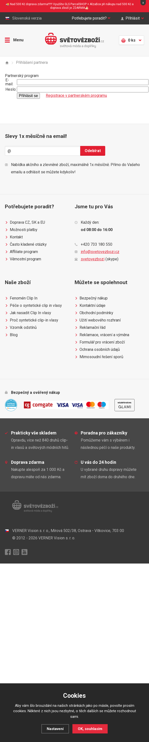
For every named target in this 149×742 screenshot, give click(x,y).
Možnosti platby (21, 229)
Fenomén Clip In (21, 298)
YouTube (24, 552)
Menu (14, 40)
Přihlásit (132, 18)
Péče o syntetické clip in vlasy (33, 305)
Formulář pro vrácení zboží (100, 342)
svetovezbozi (92, 259)
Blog (11, 335)
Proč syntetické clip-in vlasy (31, 320)
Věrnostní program (23, 259)
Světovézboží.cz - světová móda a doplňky (74, 40)
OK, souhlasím (90, 729)
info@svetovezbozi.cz (100, 251)
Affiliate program (21, 251)
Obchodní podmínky (94, 313)
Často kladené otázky (26, 244)
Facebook (8, 552)
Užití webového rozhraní (98, 320)
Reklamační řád (90, 327)
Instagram (16, 552)
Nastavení (55, 729)
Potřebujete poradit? (91, 18)
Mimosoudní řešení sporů (99, 357)
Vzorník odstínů (21, 327)
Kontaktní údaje (90, 305)
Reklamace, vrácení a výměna (102, 335)
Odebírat (93, 150)
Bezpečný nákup (91, 298)
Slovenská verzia (23, 18)
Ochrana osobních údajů (97, 349)
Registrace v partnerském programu (76, 95)
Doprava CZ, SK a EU (25, 222)
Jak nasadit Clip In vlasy (28, 313)
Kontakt (14, 237)
